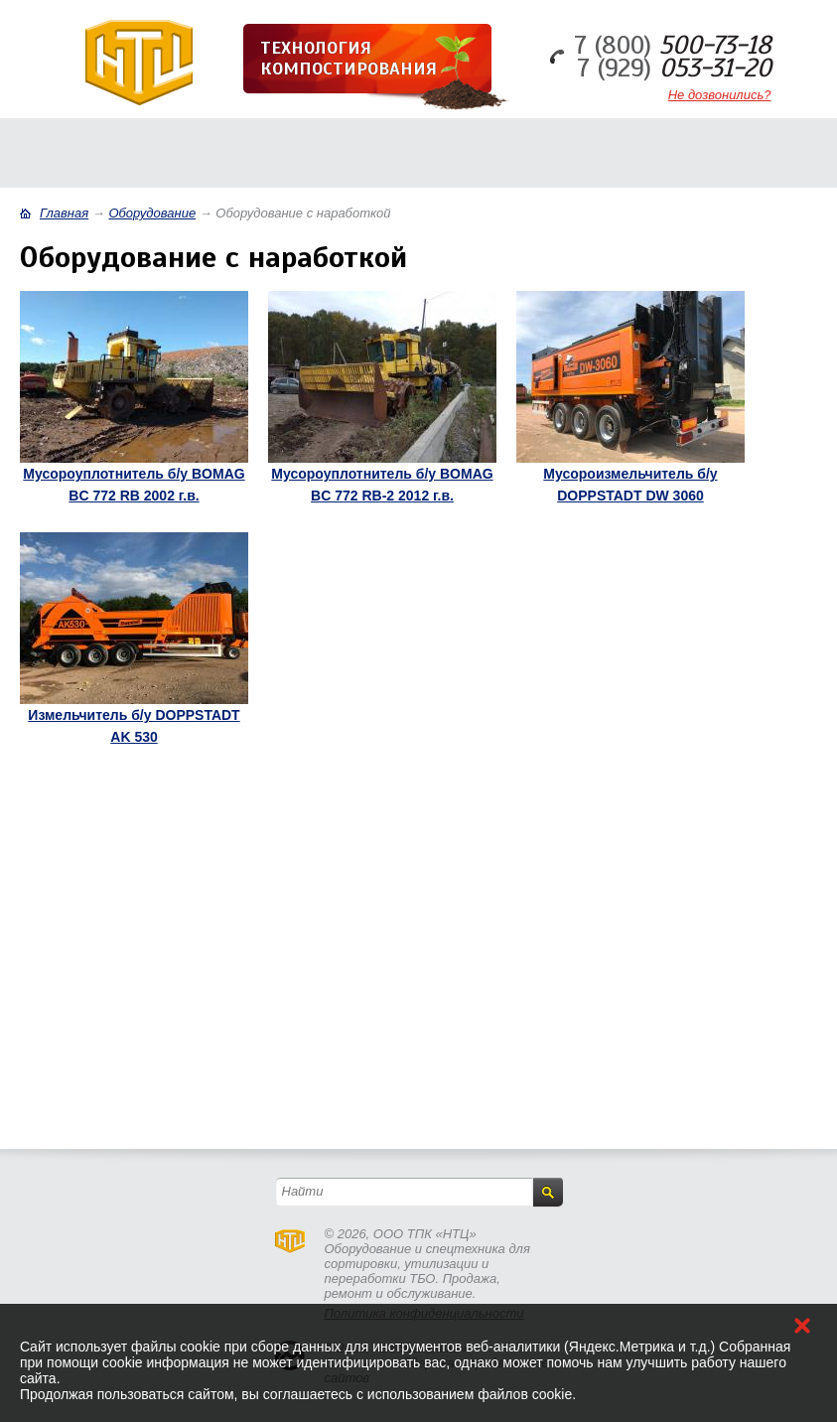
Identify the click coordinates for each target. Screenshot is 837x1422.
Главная (64, 213)
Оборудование (152, 213)
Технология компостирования (348, 58)
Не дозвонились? (719, 94)
